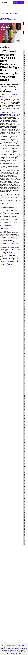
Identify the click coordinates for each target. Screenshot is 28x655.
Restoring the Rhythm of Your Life (10, 114)
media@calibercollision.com (8, 19)
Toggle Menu (26, 2)
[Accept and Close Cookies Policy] (27, 644)
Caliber (9, 96)
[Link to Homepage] (4, 3)
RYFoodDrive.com (6, 225)
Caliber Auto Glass (8, 243)
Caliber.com (9, 264)
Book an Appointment (18, 2)
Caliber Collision (15, 239)
